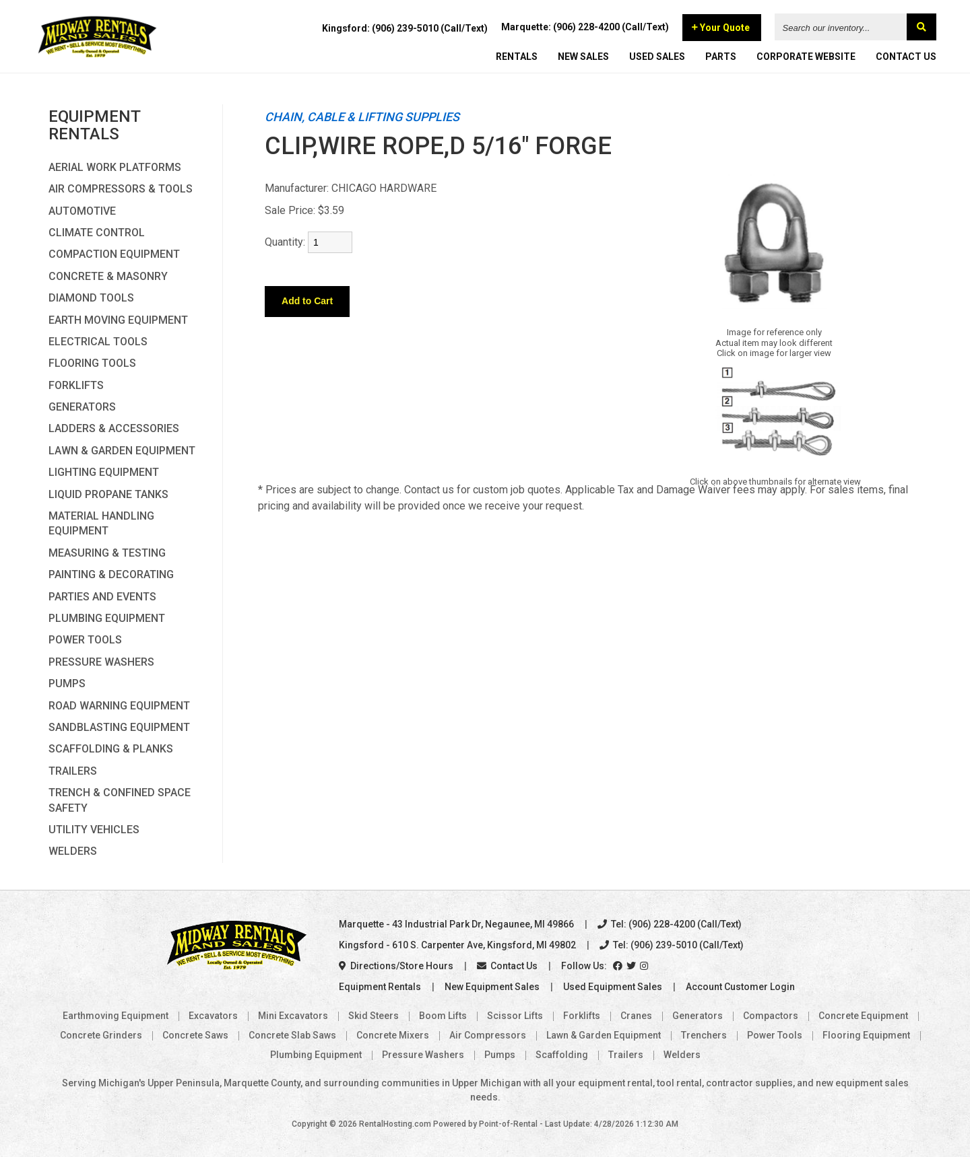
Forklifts (76, 385)
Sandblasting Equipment (119, 727)
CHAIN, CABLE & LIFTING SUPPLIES (362, 117)
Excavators (213, 1015)
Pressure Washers (101, 662)
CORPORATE (805, 57)
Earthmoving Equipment (115, 1015)
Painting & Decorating (111, 574)
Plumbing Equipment (106, 618)
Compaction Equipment (114, 254)
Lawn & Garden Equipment (121, 450)
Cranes (636, 1015)
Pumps (67, 683)
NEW (583, 57)
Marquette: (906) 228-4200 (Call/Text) (585, 27)
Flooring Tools (92, 363)
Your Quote (721, 28)
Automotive (82, 211)
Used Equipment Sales (612, 986)
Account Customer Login (740, 986)
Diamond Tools (91, 297)
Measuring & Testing (107, 553)
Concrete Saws (195, 1035)
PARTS (720, 57)
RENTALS (517, 57)
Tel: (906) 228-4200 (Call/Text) (669, 924)
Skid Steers (373, 1015)
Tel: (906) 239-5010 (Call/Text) (672, 945)
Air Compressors (487, 1035)
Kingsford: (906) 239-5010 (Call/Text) (405, 29)
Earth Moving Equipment (118, 320)
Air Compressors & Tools (120, 188)
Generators (82, 406)
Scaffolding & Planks (110, 748)
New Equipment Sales (492, 986)
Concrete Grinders (101, 1035)
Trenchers (704, 1035)
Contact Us (507, 965)
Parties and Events (102, 596)
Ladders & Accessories (113, 428)
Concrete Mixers (392, 1035)
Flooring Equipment (866, 1035)
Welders (72, 851)
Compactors (770, 1015)
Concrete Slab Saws (292, 1035)
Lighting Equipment (103, 472)
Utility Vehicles (93, 829)
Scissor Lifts (515, 1015)
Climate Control (96, 232)
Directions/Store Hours (396, 965)
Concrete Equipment (863, 1015)
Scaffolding (562, 1054)
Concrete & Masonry (108, 276)
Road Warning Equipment (119, 705)
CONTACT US (906, 57)
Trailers (72, 771)
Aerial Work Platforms (114, 167)
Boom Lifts (443, 1015)
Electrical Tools (98, 341)
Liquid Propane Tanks (108, 494)
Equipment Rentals (380, 986)
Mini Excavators (293, 1015)
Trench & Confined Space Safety (119, 800)
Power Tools (85, 639)
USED (657, 57)
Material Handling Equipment (101, 523)
